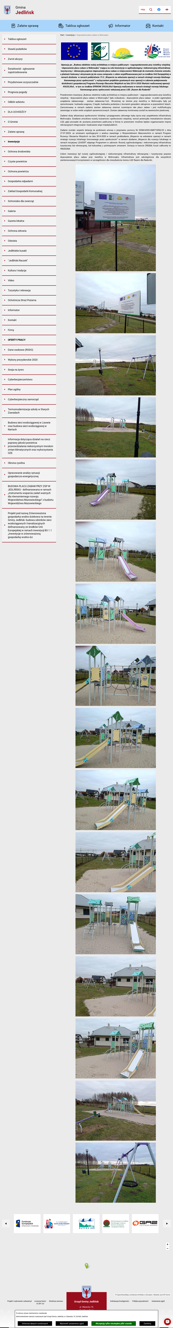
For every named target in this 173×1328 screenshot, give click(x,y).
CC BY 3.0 (40, 1304)
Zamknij (147, 1323)
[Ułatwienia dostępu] (167, 10)
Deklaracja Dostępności (119, 1301)
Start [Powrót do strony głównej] (62, 35)
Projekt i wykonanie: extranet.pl (19, 1301)
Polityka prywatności (140, 1301)
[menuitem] (29, 39)
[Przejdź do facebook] (159, 10)
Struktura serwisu (56, 1301)
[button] (115, 270)
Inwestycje (70, 35)
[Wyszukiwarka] (151, 10)
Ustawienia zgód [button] (158, 1301)
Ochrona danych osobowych (35, 1323)
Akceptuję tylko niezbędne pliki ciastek (114, 1323)
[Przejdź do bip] (143, 10)
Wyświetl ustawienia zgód (72, 1323)
